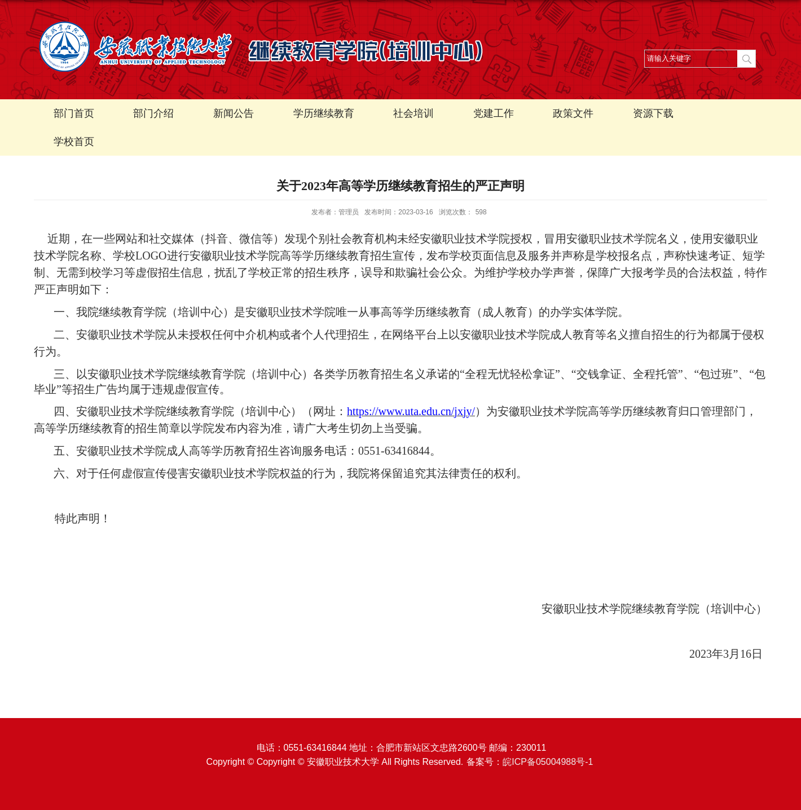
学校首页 (74, 141)
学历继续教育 (323, 113)
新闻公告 (233, 113)
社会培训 (413, 113)
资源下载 (653, 113)
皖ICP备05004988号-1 (548, 762)
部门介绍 (153, 113)
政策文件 (573, 113)
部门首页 (74, 113)
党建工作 (493, 113)
